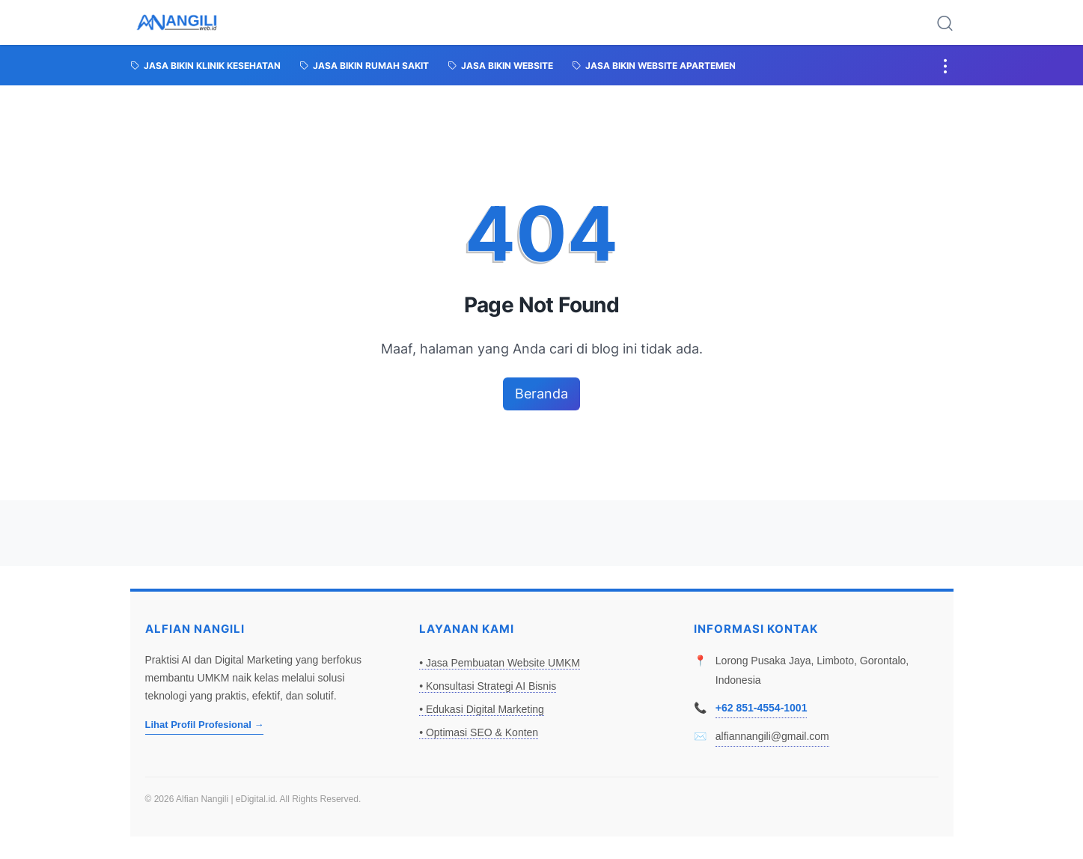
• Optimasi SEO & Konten (478, 732)
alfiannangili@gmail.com (772, 736)
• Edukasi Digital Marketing (481, 709)
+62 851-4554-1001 (762, 708)
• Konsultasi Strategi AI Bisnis (487, 686)
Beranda (541, 393)
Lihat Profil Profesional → (204, 724)
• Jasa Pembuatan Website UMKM (499, 663)
